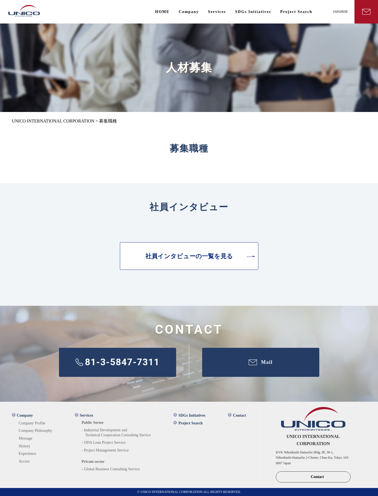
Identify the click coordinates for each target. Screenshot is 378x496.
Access (24, 461)
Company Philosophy (35, 431)
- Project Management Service (105, 450)
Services (84, 415)
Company (22, 415)
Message (25, 438)
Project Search (188, 423)
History (24, 446)
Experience (27, 453)
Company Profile (32, 423)
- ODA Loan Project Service (104, 442)
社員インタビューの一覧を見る (189, 256)
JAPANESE (340, 12)
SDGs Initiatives (189, 415)
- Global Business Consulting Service (111, 469)
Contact (237, 415)
